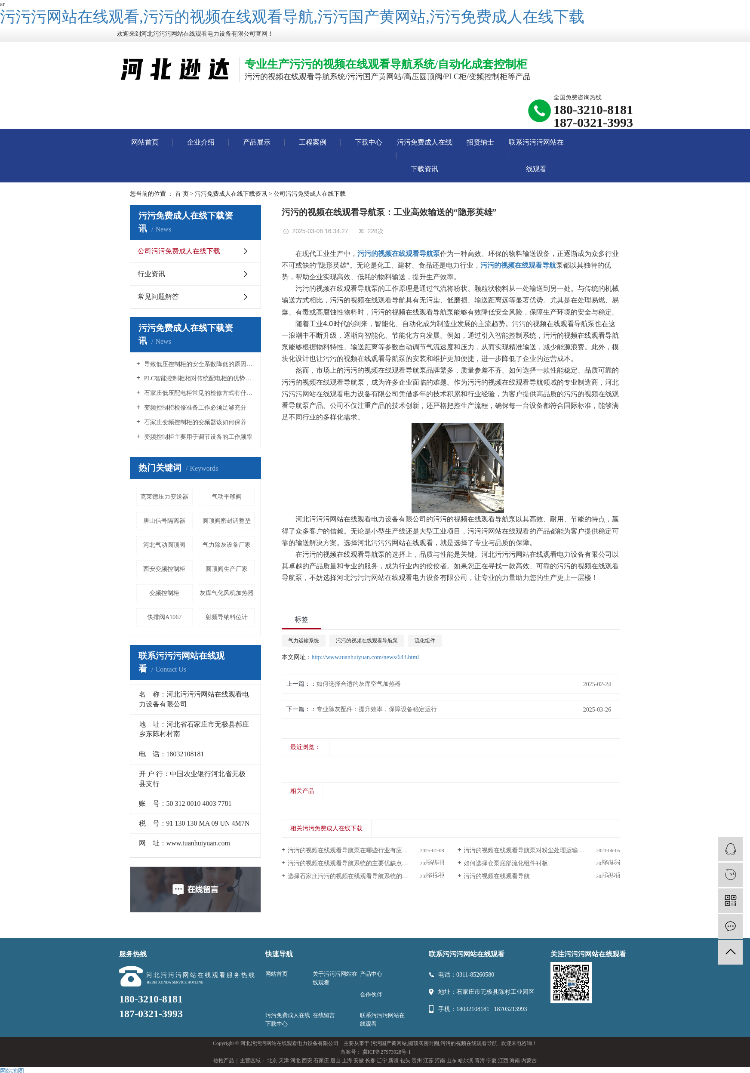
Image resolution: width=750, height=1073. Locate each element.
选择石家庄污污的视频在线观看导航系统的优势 (351, 876)
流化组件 (425, 641)
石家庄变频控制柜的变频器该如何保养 (194, 422)
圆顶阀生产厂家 (227, 569)
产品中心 (371, 974)
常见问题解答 (158, 296)
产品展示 (256, 142)
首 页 (182, 194)
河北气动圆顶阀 (164, 545)
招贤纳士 (480, 142)
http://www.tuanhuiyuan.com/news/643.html (365, 657)
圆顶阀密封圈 (423, 1043)
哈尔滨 (465, 1061)
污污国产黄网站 (389, 1043)
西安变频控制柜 (164, 569)
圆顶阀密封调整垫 (227, 521)
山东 (451, 1061)
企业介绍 (201, 142)
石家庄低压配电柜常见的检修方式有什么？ (198, 393)
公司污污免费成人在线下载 (310, 194)
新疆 (393, 1061)
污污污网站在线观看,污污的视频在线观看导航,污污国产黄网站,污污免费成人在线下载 (292, 16)
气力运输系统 (303, 641)
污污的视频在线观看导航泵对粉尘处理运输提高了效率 (536, 850)
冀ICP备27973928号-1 (387, 1052)
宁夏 (491, 1061)
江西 (503, 1061)
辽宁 (382, 1061)
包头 (405, 1061)
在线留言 (324, 1015)
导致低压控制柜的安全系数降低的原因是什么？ (198, 364)
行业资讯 (151, 274)
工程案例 (312, 142)
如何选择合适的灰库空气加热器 (359, 684)
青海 (480, 1061)
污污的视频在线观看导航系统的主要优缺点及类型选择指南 (366, 863)
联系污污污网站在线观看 (536, 156)
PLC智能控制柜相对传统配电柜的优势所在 (198, 378)
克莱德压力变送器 (164, 496)
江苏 (428, 1061)
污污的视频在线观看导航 (497, 876)
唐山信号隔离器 (164, 521)
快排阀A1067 (164, 617)
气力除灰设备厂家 (227, 545)
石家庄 (321, 1061)
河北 (295, 1061)
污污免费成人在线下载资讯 (424, 156)
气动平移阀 (227, 496)
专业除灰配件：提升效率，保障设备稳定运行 (377, 709)
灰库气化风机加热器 (227, 593)
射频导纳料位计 (227, 617)
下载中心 (368, 142)
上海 (347, 1061)
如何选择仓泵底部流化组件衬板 (506, 863)
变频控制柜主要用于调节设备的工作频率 (197, 437)
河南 (440, 1061)
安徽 (358, 1061)
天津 (284, 1061)
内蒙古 (529, 1061)
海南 (515, 1061)
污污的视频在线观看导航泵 (367, 641)
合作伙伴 (371, 994)
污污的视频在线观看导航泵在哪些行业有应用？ (351, 850)
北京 (272, 1061)
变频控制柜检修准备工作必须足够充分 (194, 407)
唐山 (335, 1061)
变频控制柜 (164, 593)
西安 (307, 1061)
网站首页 (145, 142)
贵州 (417, 1061)
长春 (370, 1061)
